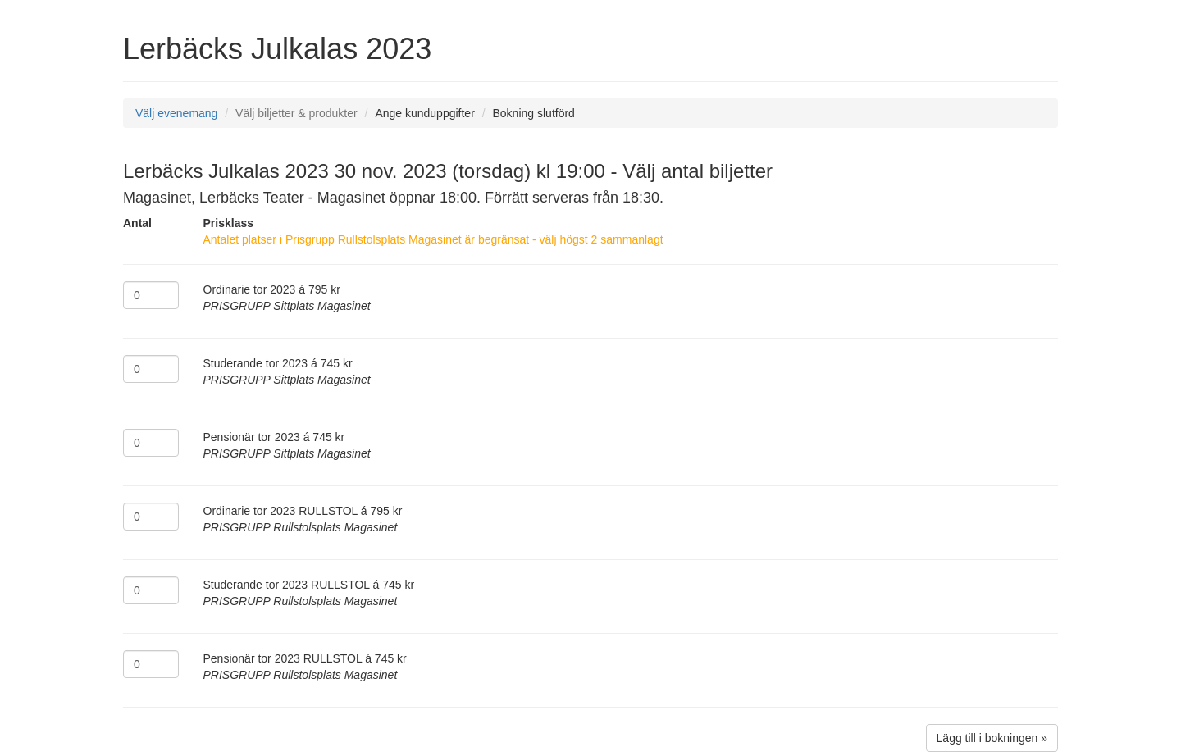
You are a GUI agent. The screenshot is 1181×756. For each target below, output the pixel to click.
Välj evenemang (176, 113)
